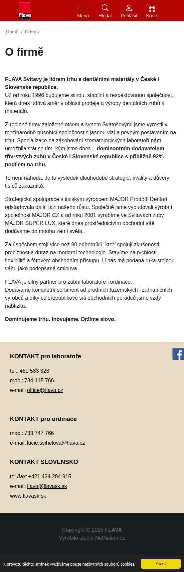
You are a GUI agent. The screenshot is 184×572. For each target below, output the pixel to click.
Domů (12, 31)
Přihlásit (129, 15)
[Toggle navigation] (83, 10)
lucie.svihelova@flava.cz (56, 443)
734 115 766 (39, 380)
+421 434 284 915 (49, 476)
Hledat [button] (105, 15)
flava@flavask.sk (47, 486)
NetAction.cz (110, 538)
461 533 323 (34, 371)
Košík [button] (152, 15)
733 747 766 (39, 433)
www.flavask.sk (28, 496)
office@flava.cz (45, 390)
